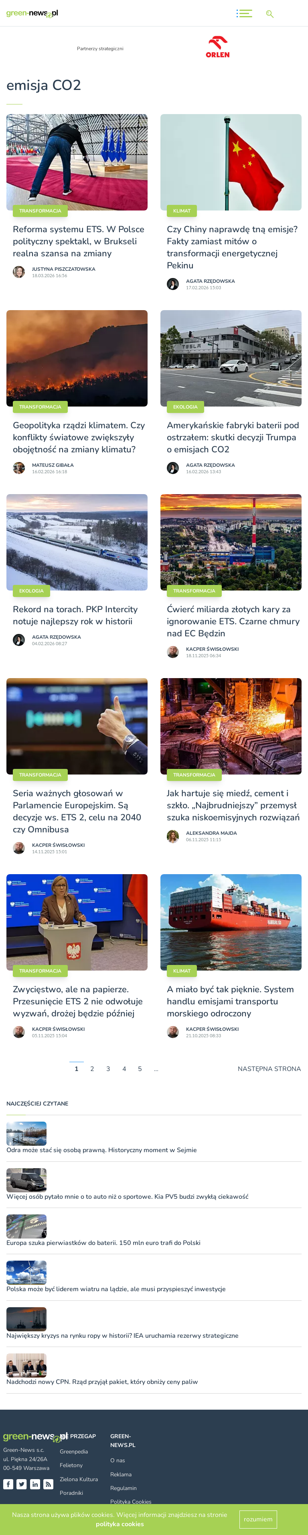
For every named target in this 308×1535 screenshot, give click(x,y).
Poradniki (71, 1493)
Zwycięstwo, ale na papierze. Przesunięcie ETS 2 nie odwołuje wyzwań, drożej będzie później (78, 1001)
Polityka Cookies (131, 1502)
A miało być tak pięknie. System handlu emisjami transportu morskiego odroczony (230, 1001)
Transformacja (40, 211)
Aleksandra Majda (211, 833)
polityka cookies (120, 1524)
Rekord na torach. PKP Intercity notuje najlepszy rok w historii (75, 615)
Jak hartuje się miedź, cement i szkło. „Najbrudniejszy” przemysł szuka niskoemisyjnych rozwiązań (233, 805)
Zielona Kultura (79, 1479)
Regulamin (123, 1488)
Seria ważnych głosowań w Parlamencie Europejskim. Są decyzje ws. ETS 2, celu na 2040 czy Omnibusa (77, 811)
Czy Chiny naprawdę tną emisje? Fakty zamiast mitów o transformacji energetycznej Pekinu (232, 247)
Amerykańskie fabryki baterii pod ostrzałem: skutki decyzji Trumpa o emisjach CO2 (233, 437)
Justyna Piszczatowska (63, 269)
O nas (117, 1460)
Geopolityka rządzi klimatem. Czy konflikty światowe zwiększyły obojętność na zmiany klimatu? (79, 437)
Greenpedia (74, 1451)
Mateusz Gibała (53, 465)
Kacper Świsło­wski (212, 649)
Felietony (71, 1465)
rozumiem (258, 1519)
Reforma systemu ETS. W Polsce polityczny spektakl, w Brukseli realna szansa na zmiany (78, 241)
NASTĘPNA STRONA (269, 1069)
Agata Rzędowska (210, 281)
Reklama (121, 1474)
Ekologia (185, 407)
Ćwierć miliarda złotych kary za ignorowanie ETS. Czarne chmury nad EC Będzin (233, 621)
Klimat (181, 211)
